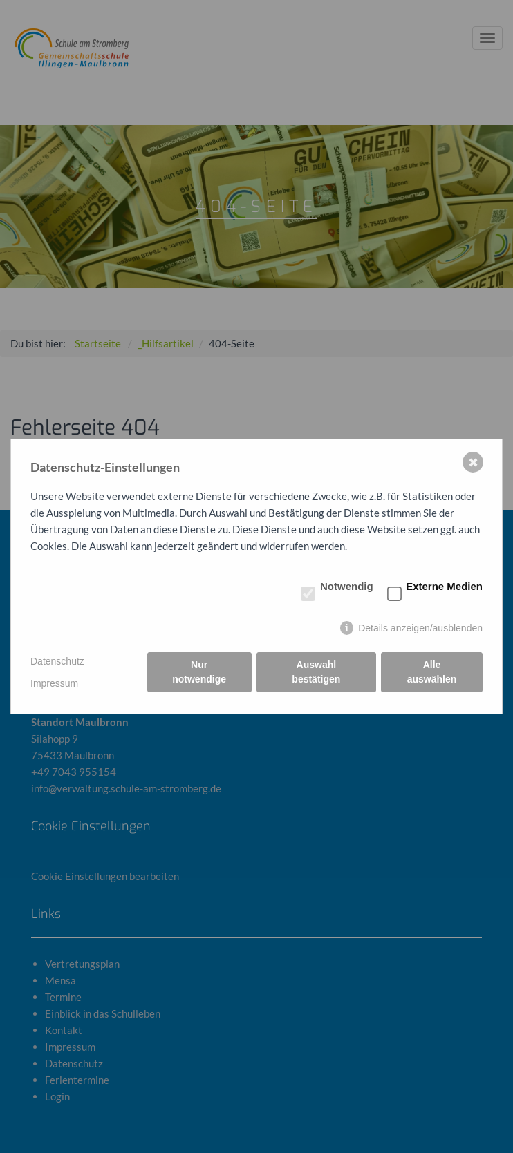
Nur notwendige (199, 672)
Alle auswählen (432, 672)
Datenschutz (57, 661)
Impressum (54, 683)
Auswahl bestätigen (316, 672)
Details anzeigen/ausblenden (420, 627)
